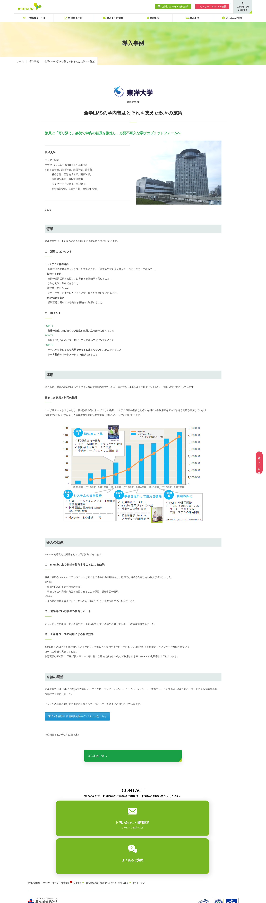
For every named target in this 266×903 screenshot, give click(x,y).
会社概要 (82, 849)
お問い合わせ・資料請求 (175, 6)
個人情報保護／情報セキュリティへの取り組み (114, 849)
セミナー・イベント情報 (213, 6)
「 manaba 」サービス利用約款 (56, 849)
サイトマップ (149, 849)
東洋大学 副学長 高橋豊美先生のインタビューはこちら (77, 724)
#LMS (48, 217)
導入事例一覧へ (133, 760)
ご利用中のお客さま (243, 8)
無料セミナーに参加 (259, 463)
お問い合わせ (34, 849)
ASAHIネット (62, 877)
